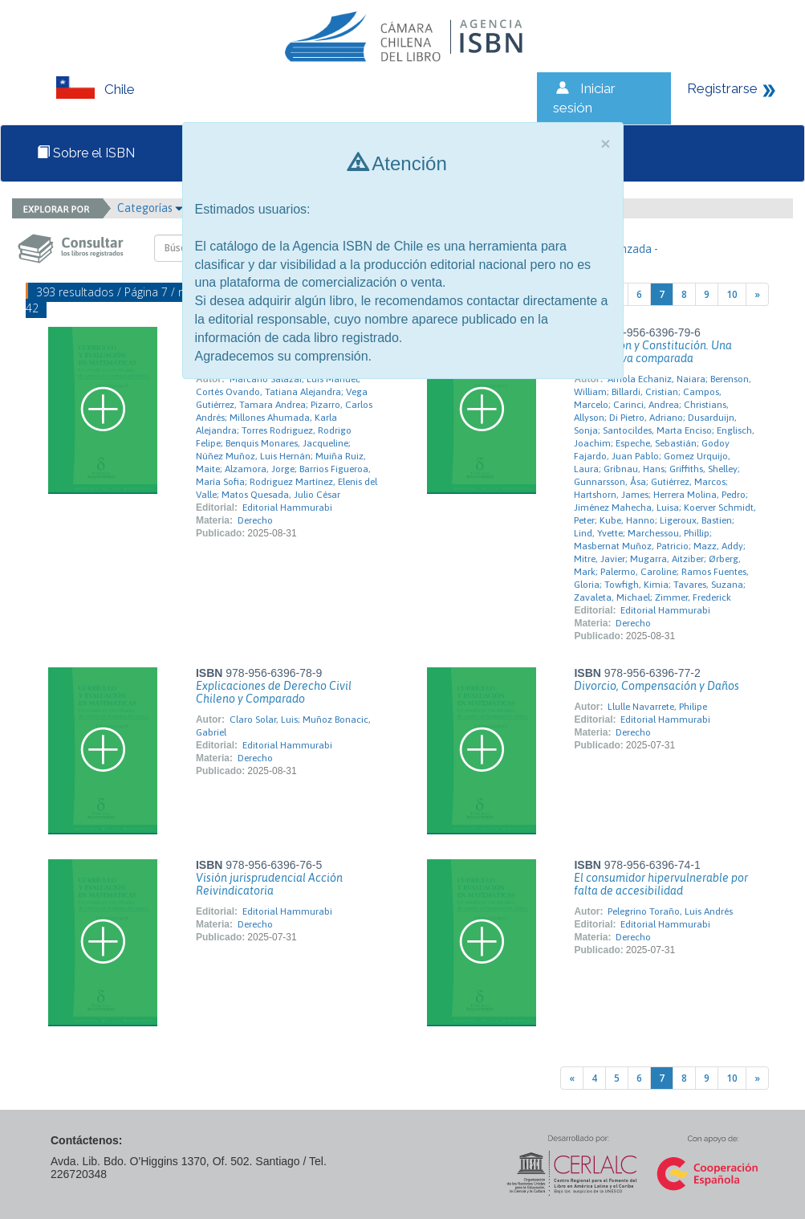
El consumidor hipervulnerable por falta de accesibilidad (661, 884)
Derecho (255, 520)
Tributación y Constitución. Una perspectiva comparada (653, 352)
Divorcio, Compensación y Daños (656, 685)
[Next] (757, 294)
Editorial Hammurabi (287, 507)
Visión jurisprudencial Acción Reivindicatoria (269, 884)
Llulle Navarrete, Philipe (657, 706)
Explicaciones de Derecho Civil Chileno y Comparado (274, 692)
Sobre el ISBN (86, 153)
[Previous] (571, 1078)
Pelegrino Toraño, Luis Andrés (670, 911)
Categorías (150, 208)
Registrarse (722, 88)
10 (732, 294)
